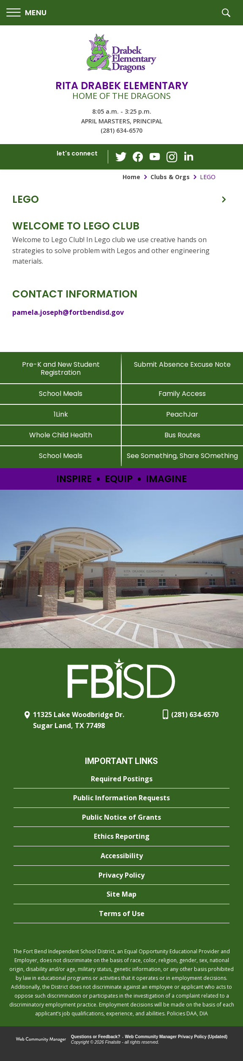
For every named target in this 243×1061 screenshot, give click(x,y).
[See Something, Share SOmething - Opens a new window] (182, 455)
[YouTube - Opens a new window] (154, 157)
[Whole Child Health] (60, 435)
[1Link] (60, 414)
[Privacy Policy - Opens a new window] (121, 875)
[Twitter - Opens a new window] (120, 156)
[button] (26, 13)
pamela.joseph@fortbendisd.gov (68, 312)
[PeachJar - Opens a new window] (182, 414)
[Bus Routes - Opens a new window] (182, 435)
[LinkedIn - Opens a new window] (188, 156)
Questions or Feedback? (95, 1036)
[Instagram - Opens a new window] (171, 157)
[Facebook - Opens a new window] (137, 157)
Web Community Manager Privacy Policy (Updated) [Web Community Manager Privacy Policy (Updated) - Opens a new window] (176, 1036)
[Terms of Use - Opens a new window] (121, 914)
